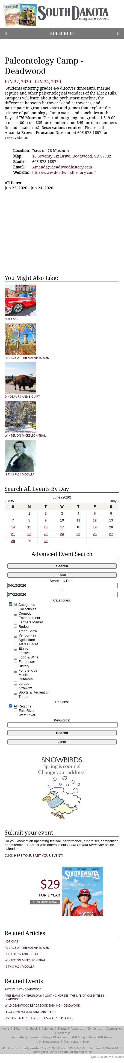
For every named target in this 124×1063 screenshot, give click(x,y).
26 (95, 534)
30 (46, 541)
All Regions (22, 706)
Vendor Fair (27, 635)
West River (27, 715)
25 (78, 534)
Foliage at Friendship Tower (27, 358)
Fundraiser (27, 662)
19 (95, 527)
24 (62, 534)
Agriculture (27, 640)
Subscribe (62, 33)
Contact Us (94, 1028)
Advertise (64, 1033)
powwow (25, 688)
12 (95, 520)
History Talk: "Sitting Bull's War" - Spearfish (39, 1018)
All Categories (24, 605)
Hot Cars (11, 319)
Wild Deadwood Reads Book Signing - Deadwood (42, 1005)
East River (26, 711)
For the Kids (28, 670)
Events (62, 1028)
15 (29, 527)
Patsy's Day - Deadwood (23, 989)
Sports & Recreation (34, 692)
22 (29, 534)
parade (24, 684)
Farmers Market (31, 622)
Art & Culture (28, 644)
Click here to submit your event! (34, 855)
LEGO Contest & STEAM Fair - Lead (30, 1012)
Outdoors (26, 679)
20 (111, 527)
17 (62, 527)
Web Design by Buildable (107, 1056)
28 (13, 541)
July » (114, 501)
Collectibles (27, 609)
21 (13, 534)
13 (111, 520)
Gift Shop (78, 1037)
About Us (77, 1028)
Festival (24, 653)
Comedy (25, 613)
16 (46, 527)
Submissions (114, 1028)
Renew (33, 1037)
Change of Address (55, 1037)
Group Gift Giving (101, 1037)
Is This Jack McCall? (19, 474)
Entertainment (29, 618)
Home (5, 1028)
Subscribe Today (45, 902)
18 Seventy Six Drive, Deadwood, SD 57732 (71, 156)
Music (23, 675)
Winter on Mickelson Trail (25, 435)
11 (78, 520)
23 (46, 534)
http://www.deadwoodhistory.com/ (64, 172)
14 (13, 527)
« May (9, 501)
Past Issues (71, 1042)
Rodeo (24, 627)
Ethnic (23, 649)
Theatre (24, 697)
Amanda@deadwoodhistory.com (62, 167)
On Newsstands (49, 1042)
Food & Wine (29, 657)
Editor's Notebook (25, 1028)
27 (111, 534)
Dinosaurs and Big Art (22, 397)
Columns (47, 1028)
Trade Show (28, 631)
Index (86, 1042)
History (24, 666)
